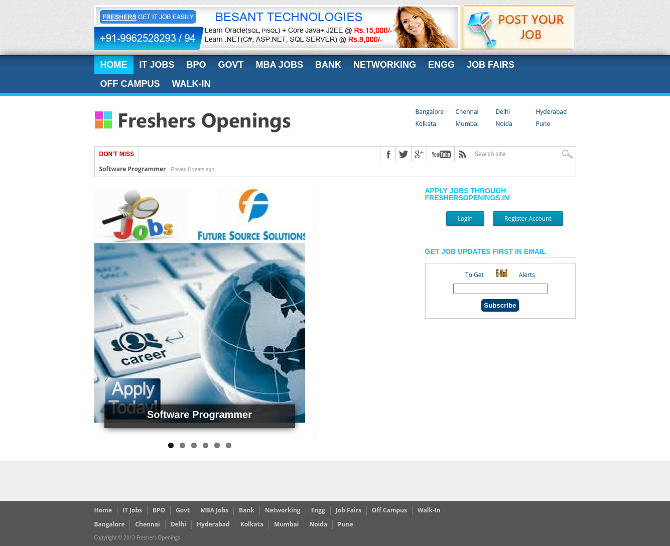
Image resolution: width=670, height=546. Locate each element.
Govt (231, 65)
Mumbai (467, 123)
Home (113, 65)
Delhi (503, 111)
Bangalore (430, 111)
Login (465, 218)
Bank (328, 65)
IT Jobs (157, 65)
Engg (441, 65)
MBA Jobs (279, 65)
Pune (543, 123)
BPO (196, 65)
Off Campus (130, 84)
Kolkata (426, 123)
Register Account (528, 218)
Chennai (467, 111)
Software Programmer (132, 169)
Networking (384, 65)
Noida (504, 123)
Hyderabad (551, 111)
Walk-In (191, 84)
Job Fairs (490, 65)
